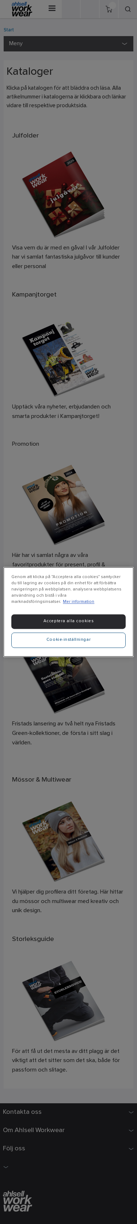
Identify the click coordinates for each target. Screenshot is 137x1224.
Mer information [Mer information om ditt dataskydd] (78, 602)
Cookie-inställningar (68, 640)
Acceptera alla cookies (68, 621)
